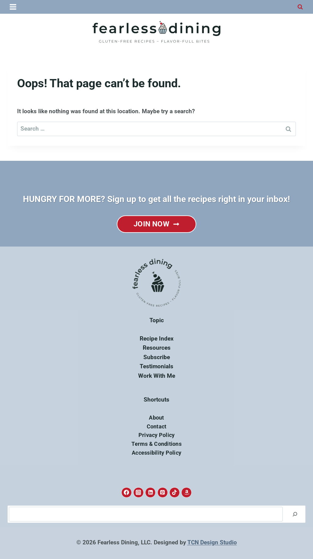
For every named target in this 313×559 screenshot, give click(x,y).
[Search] (295, 514)
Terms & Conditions (156, 444)
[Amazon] (186, 492)
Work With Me (156, 375)
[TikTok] (174, 492)
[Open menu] (13, 6)
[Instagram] (138, 492)
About (156, 417)
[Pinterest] (162, 492)
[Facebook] (126, 492)
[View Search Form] (300, 7)
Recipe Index (157, 338)
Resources (157, 347)
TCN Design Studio (212, 542)
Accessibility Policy (156, 452)
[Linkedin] (150, 492)
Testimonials (156, 366)
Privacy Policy (156, 435)
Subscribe (156, 357)
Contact (157, 426)
